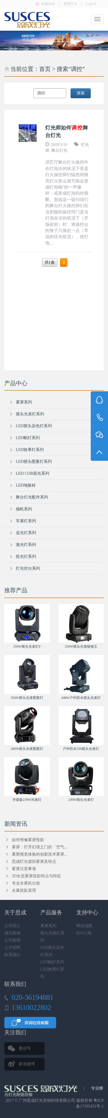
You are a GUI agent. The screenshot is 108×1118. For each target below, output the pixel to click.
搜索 (81, 93)
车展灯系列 (26, 521)
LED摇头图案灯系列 (34, 461)
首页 (45, 69)
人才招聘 (12, 947)
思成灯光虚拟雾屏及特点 (34, 861)
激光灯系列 (26, 544)
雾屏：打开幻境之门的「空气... (39, 847)
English (91, 4)
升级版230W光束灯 (26, 800)
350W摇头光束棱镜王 (81, 646)
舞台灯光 (59, 150)
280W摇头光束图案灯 (27, 749)
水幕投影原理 (24, 890)
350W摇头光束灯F (27, 646)
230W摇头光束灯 (81, 800)
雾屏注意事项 (24, 869)
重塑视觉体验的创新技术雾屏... (39, 854)
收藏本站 (48, 4)
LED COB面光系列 (32, 473)
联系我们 (12, 955)
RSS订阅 (84, 933)
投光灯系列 (26, 556)
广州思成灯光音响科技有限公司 (47, 1100)
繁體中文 (70, 4)
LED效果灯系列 (30, 449)
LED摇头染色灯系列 (34, 426)
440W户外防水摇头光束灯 (81, 698)
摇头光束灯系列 (30, 414)
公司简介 (12, 926)
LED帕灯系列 (28, 438)
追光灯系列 (26, 533)
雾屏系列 (24, 402)
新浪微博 (27, 1064)
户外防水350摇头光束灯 (81, 749)
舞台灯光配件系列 (32, 497)
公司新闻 (12, 940)
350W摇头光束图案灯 (27, 698)
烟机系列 (24, 509)
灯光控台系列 (28, 568)
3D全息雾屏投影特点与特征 (36, 876)
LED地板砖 (26, 485)
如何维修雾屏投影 (28, 840)
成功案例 (12, 933)
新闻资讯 (15, 824)
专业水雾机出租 (26, 883)
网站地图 (84, 926)
